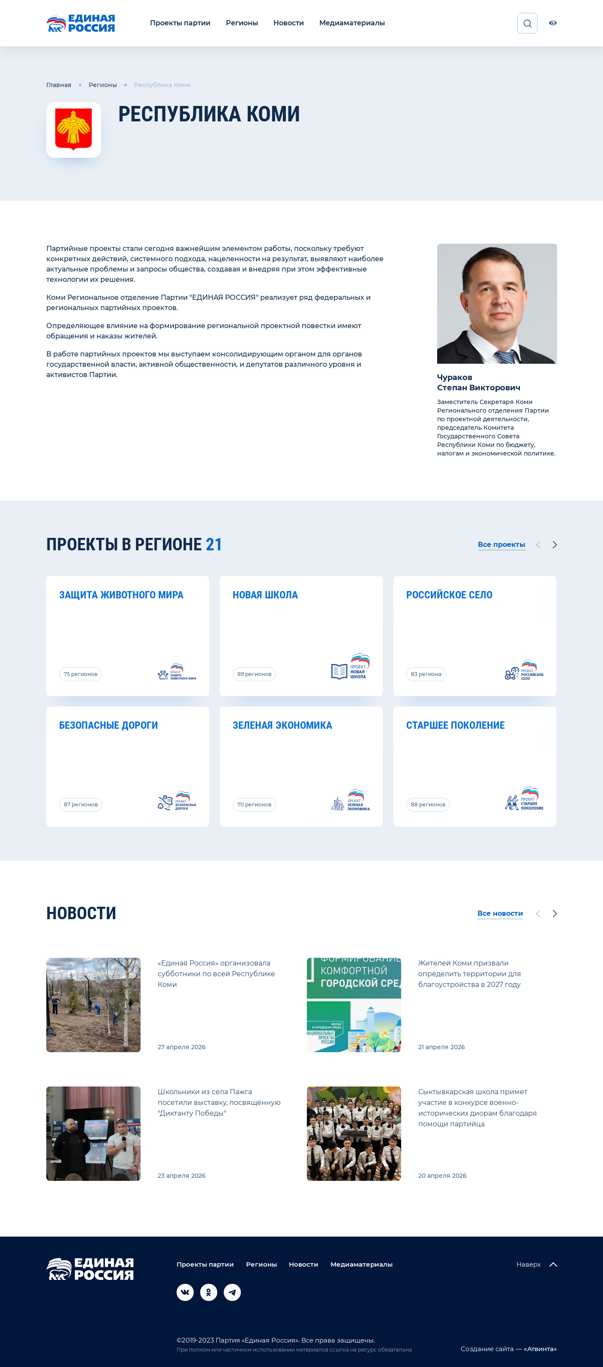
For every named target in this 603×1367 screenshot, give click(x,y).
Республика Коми (162, 85)
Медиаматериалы (352, 23)
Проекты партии (180, 23)
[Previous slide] (537, 545)
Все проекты (501, 544)
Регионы (242, 23)
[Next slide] (555, 544)
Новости (288, 23)
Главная (59, 85)
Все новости (500, 913)
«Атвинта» (539, 1349)
